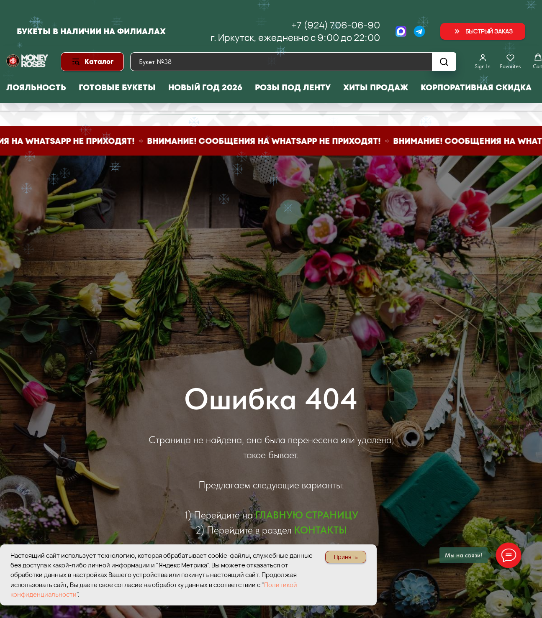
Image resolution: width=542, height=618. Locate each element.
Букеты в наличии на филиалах (91, 31)
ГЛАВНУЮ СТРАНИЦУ (306, 515)
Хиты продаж (375, 87)
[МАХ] (401, 31)
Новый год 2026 (205, 87)
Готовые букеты (117, 87)
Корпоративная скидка (476, 87)
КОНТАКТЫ (320, 530)
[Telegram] (419, 31)
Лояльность (36, 87)
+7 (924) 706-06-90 (335, 25)
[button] (482, 31)
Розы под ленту (293, 87)
